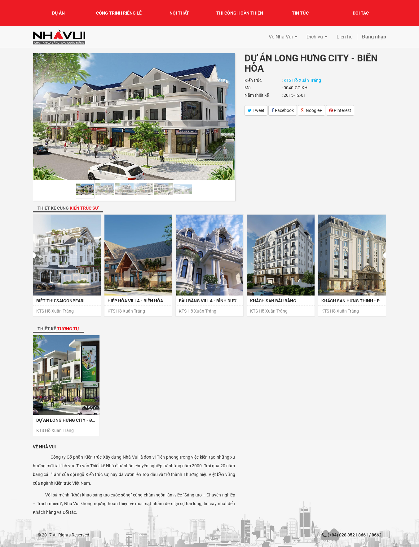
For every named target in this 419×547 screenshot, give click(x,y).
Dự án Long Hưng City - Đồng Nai (72, 420)
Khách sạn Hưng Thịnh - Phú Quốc (359, 300)
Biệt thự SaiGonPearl (61, 300)
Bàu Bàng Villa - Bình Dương (211, 300)
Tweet (256, 110)
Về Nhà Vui (44, 446)
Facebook (282, 110)
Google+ (311, 110)
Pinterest (340, 110)
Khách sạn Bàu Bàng (273, 300)
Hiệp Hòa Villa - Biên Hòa (135, 300)
